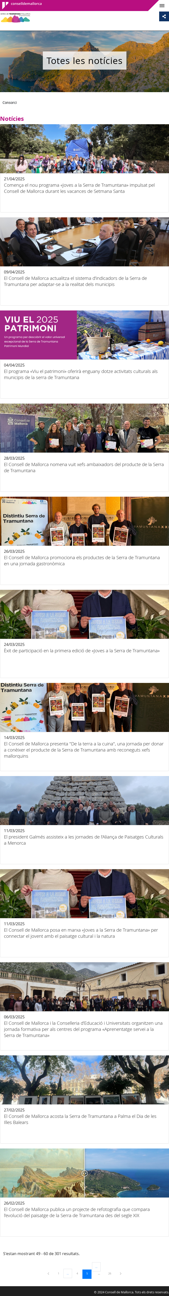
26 (111, 1273)
